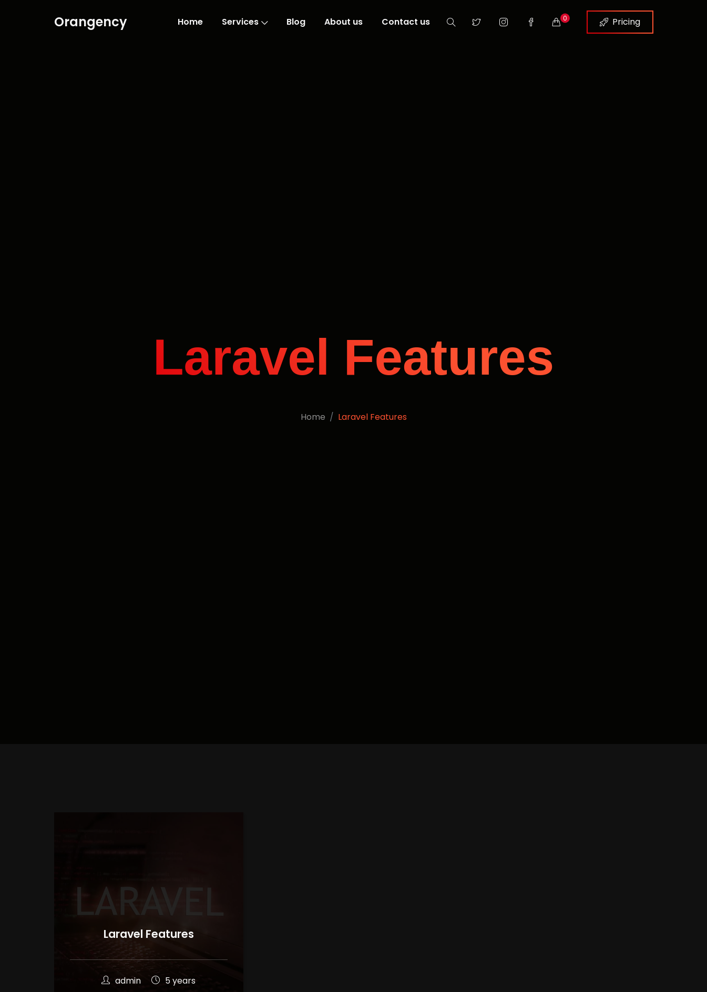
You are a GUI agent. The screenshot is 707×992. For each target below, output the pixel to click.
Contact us (406, 22)
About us (343, 22)
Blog (295, 22)
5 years (173, 981)
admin (121, 981)
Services (245, 22)
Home (190, 22)
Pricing (620, 22)
